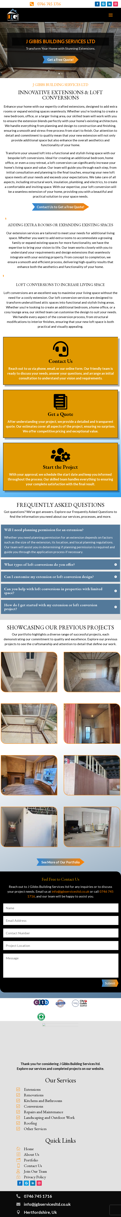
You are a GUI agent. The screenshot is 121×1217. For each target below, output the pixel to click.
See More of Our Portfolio (60, 862)
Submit (110, 983)
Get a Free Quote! (60, 60)
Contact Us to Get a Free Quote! (60, 207)
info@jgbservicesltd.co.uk (70, 891)
